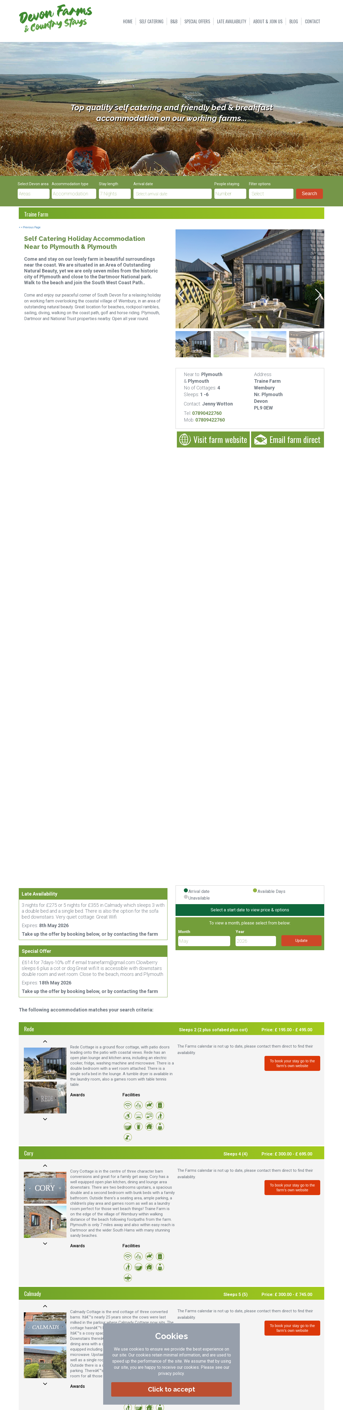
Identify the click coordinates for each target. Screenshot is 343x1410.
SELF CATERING (151, 21)
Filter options (260, 184)
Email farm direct (287, 439)
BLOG (293, 21)
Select (258, 193)
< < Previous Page (29, 227)
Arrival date (143, 184)
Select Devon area (33, 184)
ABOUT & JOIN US (267, 21)
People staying (226, 184)
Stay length (108, 184)
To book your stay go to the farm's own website (292, 1063)
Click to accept (171, 1389)
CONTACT (312, 21)
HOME (127, 21)
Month (184, 931)
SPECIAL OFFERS (197, 21)
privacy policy (171, 1373)
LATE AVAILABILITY (231, 21)
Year (240, 931)
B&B (173, 21)
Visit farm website (213, 439)
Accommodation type (70, 184)
